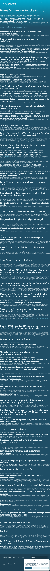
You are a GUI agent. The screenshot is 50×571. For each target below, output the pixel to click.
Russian (17, 16)
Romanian (30, 26)
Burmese (1, 16)
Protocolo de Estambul (5, 156)
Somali (28, 16)
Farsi (4, 16)
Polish (11, 16)
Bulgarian (15, 27)
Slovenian (22, 26)
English (38, 15)
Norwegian (25, 16)
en (44, 2)
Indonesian (8, 319)
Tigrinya (30, 16)
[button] (48, 560)
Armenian (43, 26)
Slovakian (26, 26)
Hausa (12, 319)
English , (27, 318)
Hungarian (47, 26)
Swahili (44, 318)
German (9, 27)
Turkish (18, 319)
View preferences (45, 568)
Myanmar (36, 26)
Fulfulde (41, 318)
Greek (7, 27)
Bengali (15, 319)
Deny (37, 568)
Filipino (1, 319)
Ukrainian (21, 16)
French (6, 16)
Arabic (24, 318)
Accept (28, 568)
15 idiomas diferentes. (36, 280)
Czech (12, 27)
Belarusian (19, 27)
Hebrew (1, 27)
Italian (40, 26)
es (47, 2)
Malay (9, 16)
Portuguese (14, 16)
